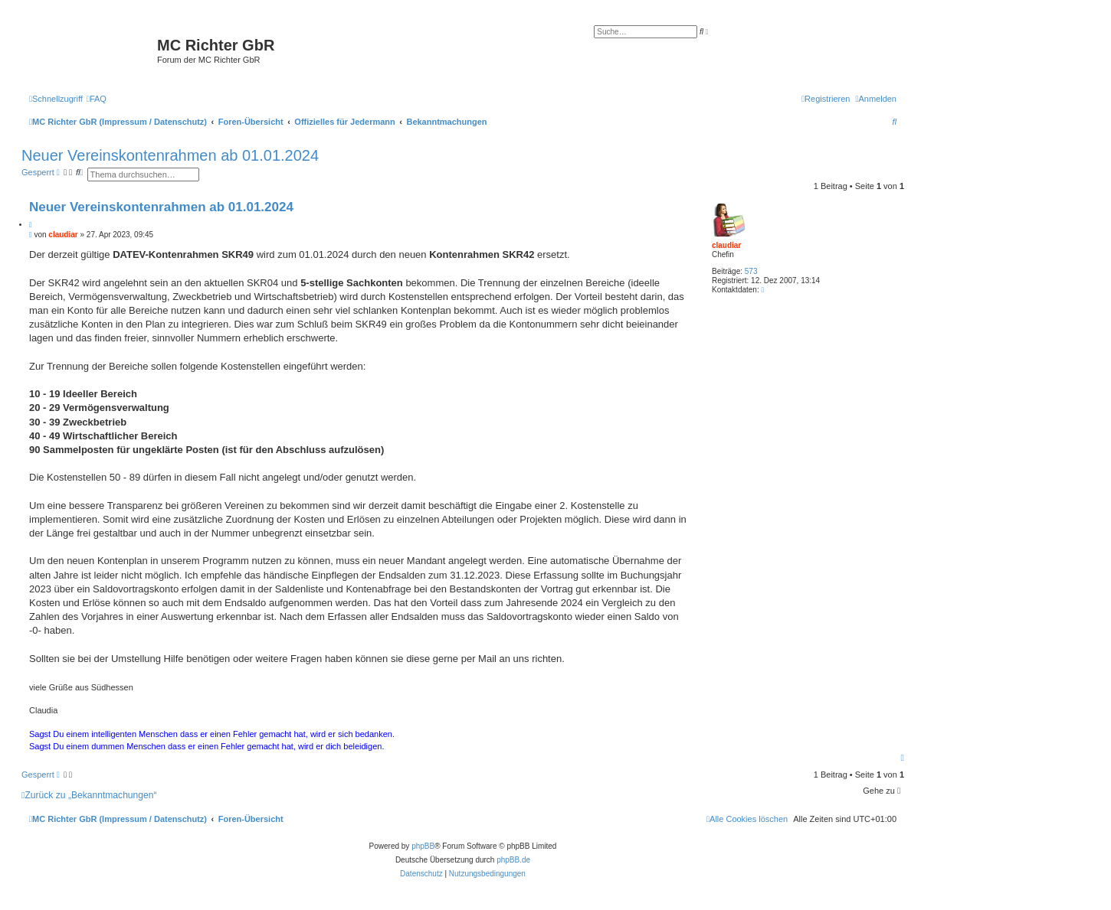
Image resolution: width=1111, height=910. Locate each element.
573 (751, 271)
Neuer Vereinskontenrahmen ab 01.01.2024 (170, 155)
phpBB (422, 846)
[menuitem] (97, 99)
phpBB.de (513, 860)
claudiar (726, 245)
